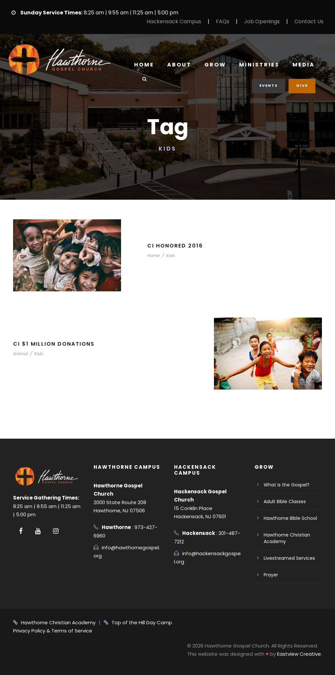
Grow (215, 64)
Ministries (259, 64)
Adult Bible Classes (285, 501)
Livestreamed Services (289, 558)
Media (303, 64)
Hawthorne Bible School (290, 518)
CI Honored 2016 (175, 245)
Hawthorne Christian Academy (54, 622)
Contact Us (309, 21)
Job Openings (262, 21)
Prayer (271, 575)
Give (302, 85)
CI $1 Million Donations (54, 344)
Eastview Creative (299, 653)
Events (268, 85)
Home (144, 64)
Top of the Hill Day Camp (138, 622)
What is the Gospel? (286, 485)
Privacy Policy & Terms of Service (52, 630)
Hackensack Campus (174, 21)
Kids (170, 255)
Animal (20, 354)
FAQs (222, 21)
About (179, 64)
